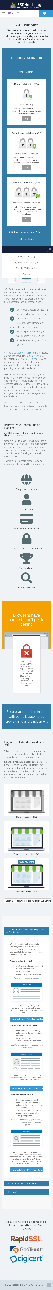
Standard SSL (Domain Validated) (20, 353)
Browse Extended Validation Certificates (27, 1170)
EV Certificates (34, 359)
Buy (26, 118)
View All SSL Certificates (24, 1183)
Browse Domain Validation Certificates (27, 1019)
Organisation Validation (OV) (26, 262)
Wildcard (26, 274)
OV (21, 359)
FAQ (14, 1192)
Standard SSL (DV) (26, 257)
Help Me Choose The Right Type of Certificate (25, 930)
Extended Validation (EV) (27, 268)
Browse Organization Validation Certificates (27, 1088)
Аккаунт (48, 13)
